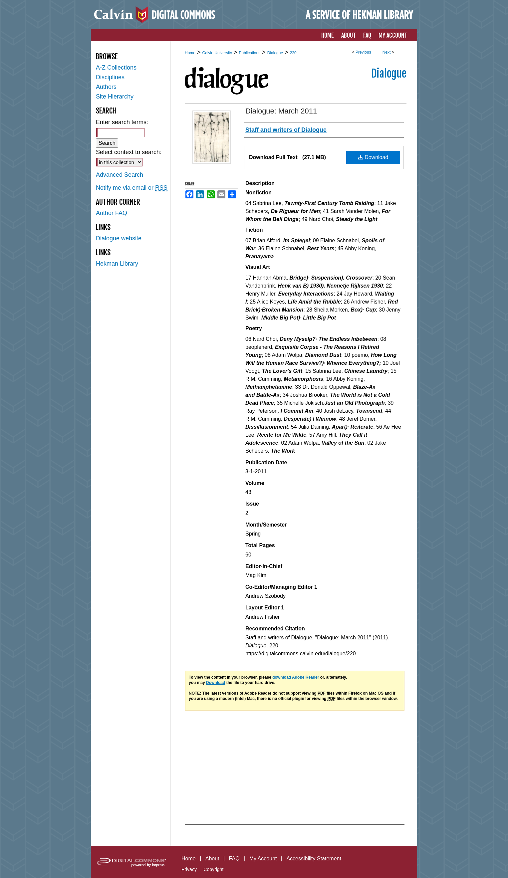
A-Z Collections (116, 67)
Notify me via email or (131, 187)
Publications (249, 53)
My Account (263, 858)
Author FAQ (111, 213)
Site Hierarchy (114, 96)
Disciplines (110, 77)
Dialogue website (118, 238)
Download (373, 157)
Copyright (213, 869)
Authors (106, 87)
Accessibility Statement (313, 858)
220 (293, 53)
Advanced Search (119, 174)
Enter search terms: (122, 122)
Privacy (189, 869)
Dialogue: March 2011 (281, 111)
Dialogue (275, 53)
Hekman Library (117, 263)
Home (190, 53)
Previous (363, 52)
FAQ (234, 858)
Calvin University (217, 53)
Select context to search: (128, 152)
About (212, 858)
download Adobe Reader (295, 677)
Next (386, 52)
